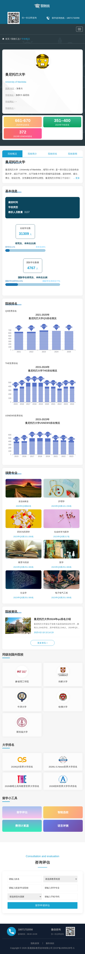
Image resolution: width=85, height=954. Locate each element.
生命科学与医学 (61, 532)
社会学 (23, 593)
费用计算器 (22, 825)
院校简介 (32, 153)
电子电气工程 (61, 593)
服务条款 (50, 943)
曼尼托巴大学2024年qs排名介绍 (52, 619)
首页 (5, 39)
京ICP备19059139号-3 (63, 948)
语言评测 (63, 825)
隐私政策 (35, 943)
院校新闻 (72, 153)
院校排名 (52, 153)
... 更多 (76, 178)
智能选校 (63, 812)
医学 (61, 562)
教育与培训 (23, 562)
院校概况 (12, 153)
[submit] (43, 905)
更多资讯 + (42, 643)
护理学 (61, 501)
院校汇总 (15, 39)
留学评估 (22, 812)
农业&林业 (23, 501)
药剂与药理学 (23, 532)
